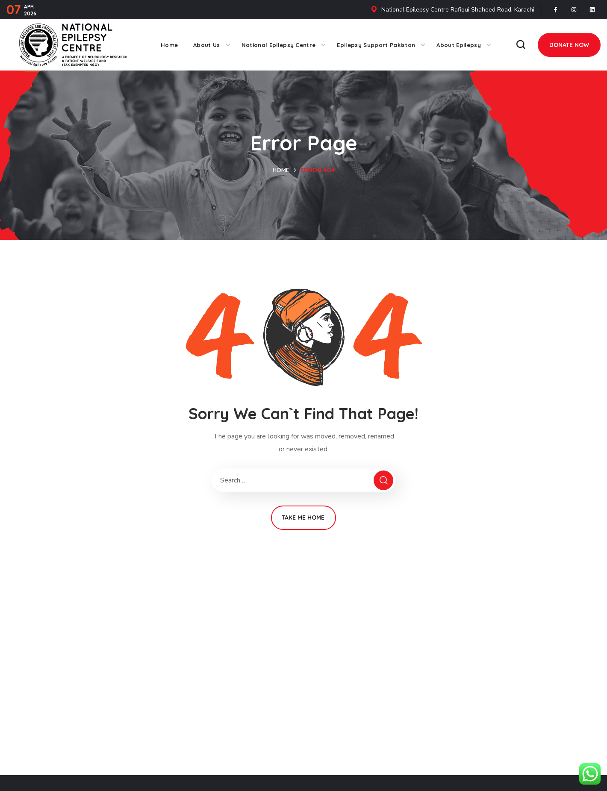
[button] (520, 45)
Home (281, 170)
